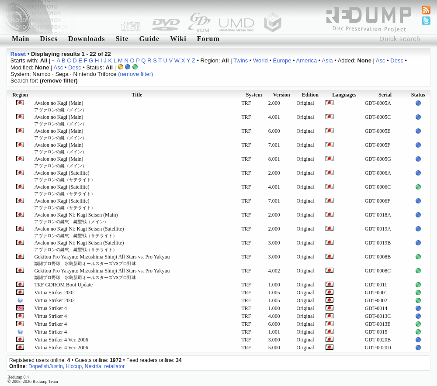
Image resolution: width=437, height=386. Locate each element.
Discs (49, 38)
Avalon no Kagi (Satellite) (64, 176)
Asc (380, 60)
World (260, 60)
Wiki (178, 38)
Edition (310, 95)
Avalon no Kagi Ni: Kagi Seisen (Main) (76, 218)
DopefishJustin (45, 366)
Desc (396, 60)
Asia (327, 60)
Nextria (93, 366)
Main (20, 38)
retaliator (114, 366)
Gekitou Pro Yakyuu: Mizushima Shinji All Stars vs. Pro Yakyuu (102, 260)
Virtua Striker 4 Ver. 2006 (61, 340)
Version (281, 95)
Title (137, 95)
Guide (149, 38)
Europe (282, 60)
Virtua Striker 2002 (54, 293)
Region (20, 95)
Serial (385, 95)
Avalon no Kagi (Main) (60, 106)
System (254, 95)
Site (122, 38)
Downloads (86, 38)
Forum (208, 38)
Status (418, 95)
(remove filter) (135, 74)
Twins (240, 60)
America (306, 60)
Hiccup (74, 366)
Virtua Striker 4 (50, 308)
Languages (344, 95)
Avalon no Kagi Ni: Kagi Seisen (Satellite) (79, 232)
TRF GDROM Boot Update (63, 285)
